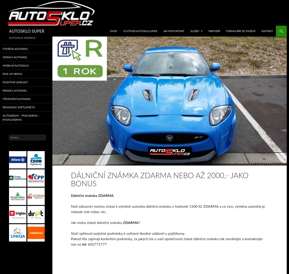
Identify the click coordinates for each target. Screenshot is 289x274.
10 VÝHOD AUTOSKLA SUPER (140, 31)
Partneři (214, 31)
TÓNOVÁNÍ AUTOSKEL (22, 99)
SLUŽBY (194, 31)
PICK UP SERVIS (18, 74)
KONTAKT (267, 31)
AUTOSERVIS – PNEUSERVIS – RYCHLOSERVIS (26, 118)
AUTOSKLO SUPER (26, 31)
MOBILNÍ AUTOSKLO (21, 65)
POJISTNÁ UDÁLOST (21, 82)
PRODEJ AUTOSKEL (20, 91)
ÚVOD (113, 31)
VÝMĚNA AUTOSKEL (21, 48)
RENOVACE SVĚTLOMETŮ (24, 108)
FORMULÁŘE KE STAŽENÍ (240, 31)
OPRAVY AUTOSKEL (20, 57)
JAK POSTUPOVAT (173, 31)
